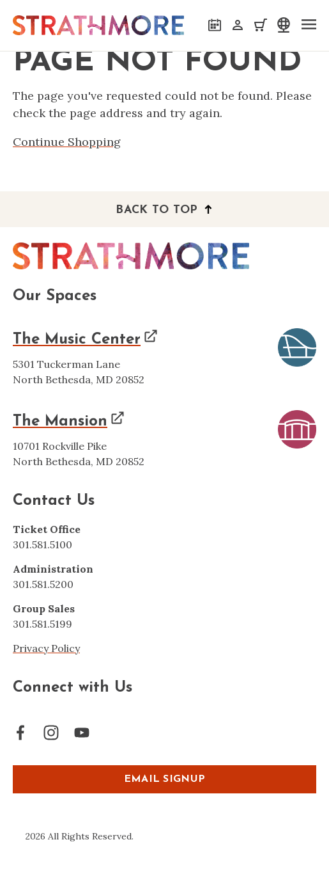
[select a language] (282, 25)
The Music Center (77, 339)
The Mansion (60, 421)
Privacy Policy (46, 648)
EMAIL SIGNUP (165, 779)
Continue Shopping (67, 141)
